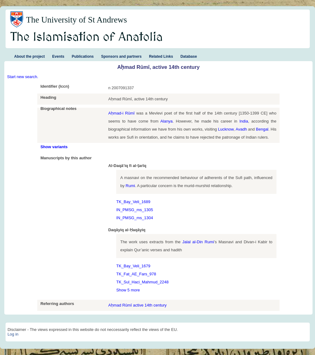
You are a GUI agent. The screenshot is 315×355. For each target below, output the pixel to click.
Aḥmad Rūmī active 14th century (137, 305)
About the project (29, 56)
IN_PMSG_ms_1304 (134, 217)
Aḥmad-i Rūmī (121, 113)
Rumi (130, 185)
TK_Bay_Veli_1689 (133, 201)
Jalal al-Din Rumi (198, 242)
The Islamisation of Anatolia (86, 37)
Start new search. (22, 76)
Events (58, 56)
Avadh (241, 129)
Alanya (166, 121)
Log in (12, 334)
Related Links (161, 56)
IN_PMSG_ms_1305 (134, 209)
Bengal (262, 129)
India (243, 121)
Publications (83, 56)
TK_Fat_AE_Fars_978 (136, 274)
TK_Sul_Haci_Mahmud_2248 (142, 282)
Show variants (54, 146)
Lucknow (226, 129)
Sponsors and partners (121, 56)
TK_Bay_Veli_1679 (133, 266)
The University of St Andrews (76, 19)
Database (188, 56)
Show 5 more (128, 290)
